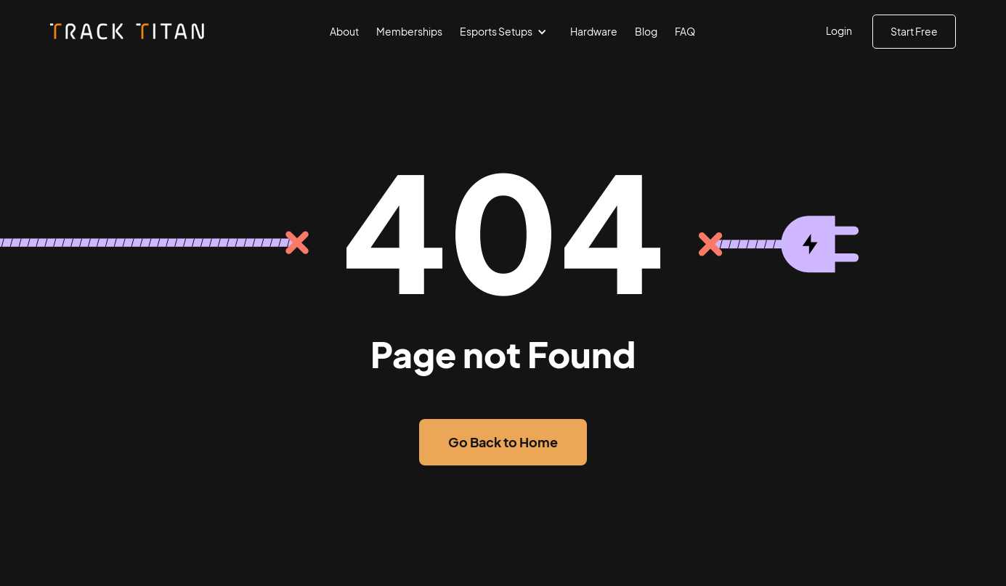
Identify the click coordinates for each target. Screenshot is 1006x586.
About (344, 31)
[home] (128, 32)
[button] (506, 31)
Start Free (914, 31)
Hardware (593, 31)
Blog (646, 31)
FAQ (685, 31)
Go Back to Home (503, 442)
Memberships (409, 31)
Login (839, 30)
